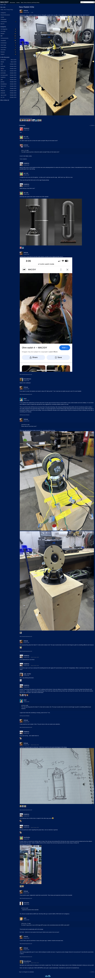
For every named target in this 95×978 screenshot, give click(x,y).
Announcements (4, 38)
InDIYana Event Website (24, 414)
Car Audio (3, 31)
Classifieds (3, 40)
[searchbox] (87, 2)
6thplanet (26, 128)
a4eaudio (26, 902)
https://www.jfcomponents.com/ (26, 118)
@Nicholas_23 (24, 923)
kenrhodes (27, 837)
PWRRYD (26, 163)
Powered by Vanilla (48, 976)
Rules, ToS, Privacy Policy (7, 9)
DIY (2, 35)
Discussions (12, 2)
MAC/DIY (4, 2)
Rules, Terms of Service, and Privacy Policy (30, 2)
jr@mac (26, 145)
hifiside (26, 10)
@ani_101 (23, 150)
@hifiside (23, 705)
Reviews (3, 52)
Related (2, 33)
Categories (3, 12)
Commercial (3, 42)
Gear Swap (3, 45)
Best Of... (3, 23)
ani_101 (26, 136)
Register (26, 972)
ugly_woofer (27, 673)
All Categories (4, 29)
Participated (3, 19)
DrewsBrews (27, 379)
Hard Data (3, 49)
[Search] (93, 2)
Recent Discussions (5, 15)
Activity (18, 2)
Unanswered (4, 21)
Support (2, 54)
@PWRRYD (24, 424)
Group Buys (3, 47)
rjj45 (25, 918)
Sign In (20, 972)
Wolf (25, 398)
